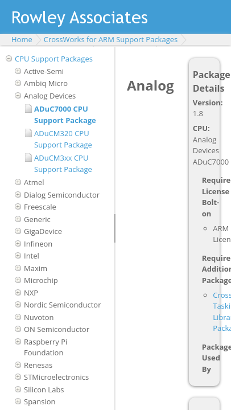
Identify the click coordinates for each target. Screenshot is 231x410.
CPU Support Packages (54, 59)
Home (21, 39)
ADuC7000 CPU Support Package (65, 114)
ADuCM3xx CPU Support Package (63, 163)
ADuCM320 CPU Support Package (63, 139)
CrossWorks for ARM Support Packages (111, 39)
